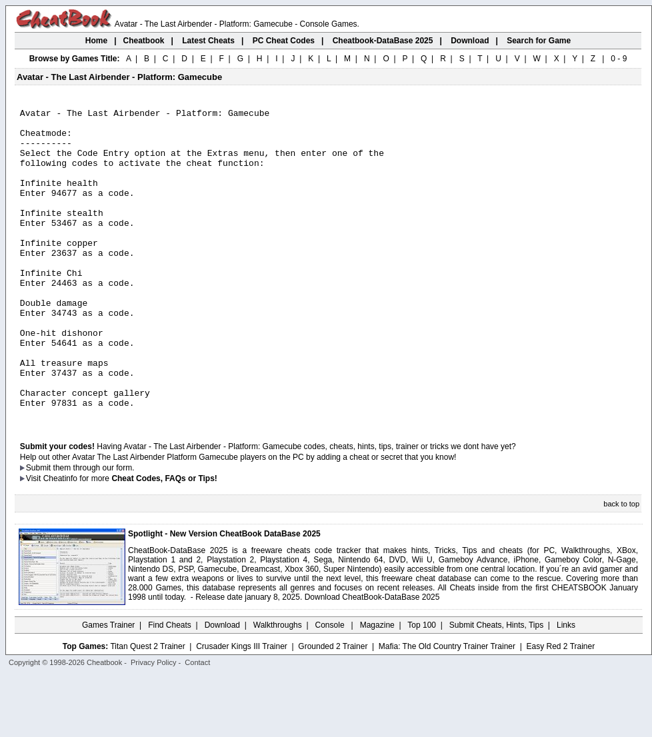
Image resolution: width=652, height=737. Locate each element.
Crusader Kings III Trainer (241, 708)
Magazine (377, 687)
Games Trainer (108, 687)
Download (222, 687)
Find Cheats (169, 687)
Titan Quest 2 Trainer (147, 708)
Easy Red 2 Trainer (560, 708)
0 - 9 (619, 58)
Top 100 (421, 687)
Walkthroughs (277, 687)
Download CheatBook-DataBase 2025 (372, 659)
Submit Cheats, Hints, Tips (496, 687)
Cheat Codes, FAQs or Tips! (164, 540)
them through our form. (94, 529)
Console (331, 687)
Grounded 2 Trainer (332, 708)
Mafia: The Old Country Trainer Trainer (447, 708)
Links (566, 687)
